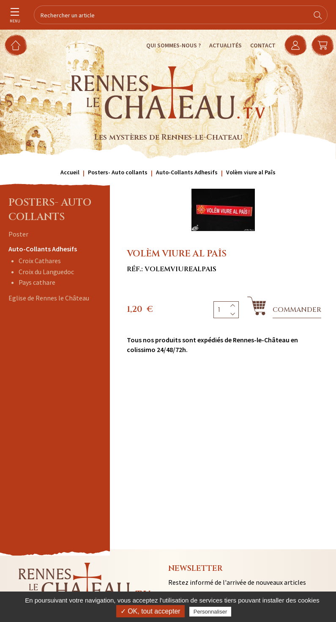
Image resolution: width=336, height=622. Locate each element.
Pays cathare (37, 282)
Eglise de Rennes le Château (48, 298)
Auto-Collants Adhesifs (42, 249)
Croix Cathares (40, 260)
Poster (18, 234)
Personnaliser (210, 611)
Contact (263, 45)
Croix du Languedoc (46, 271)
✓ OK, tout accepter (150, 611)
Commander (297, 309)
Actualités (225, 45)
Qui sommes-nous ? (173, 45)
